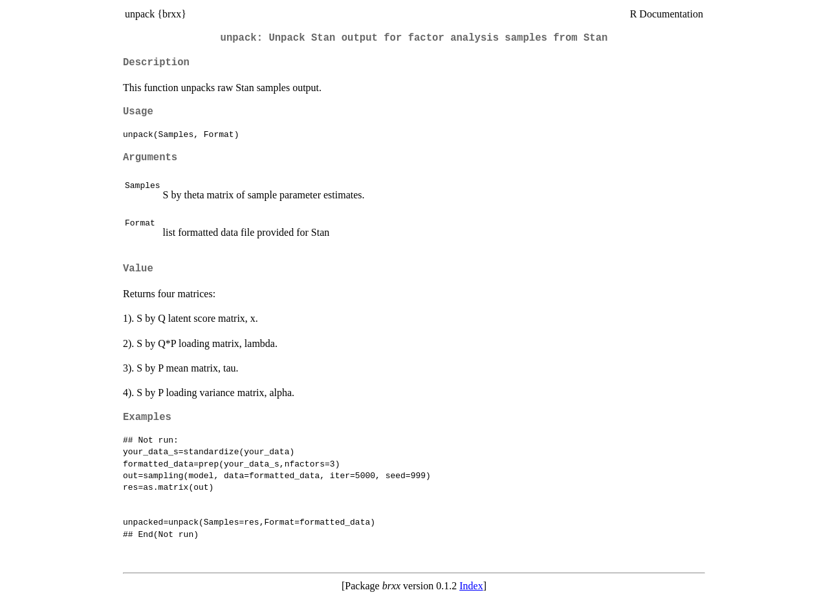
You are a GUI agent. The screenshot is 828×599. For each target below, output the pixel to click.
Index (471, 585)
